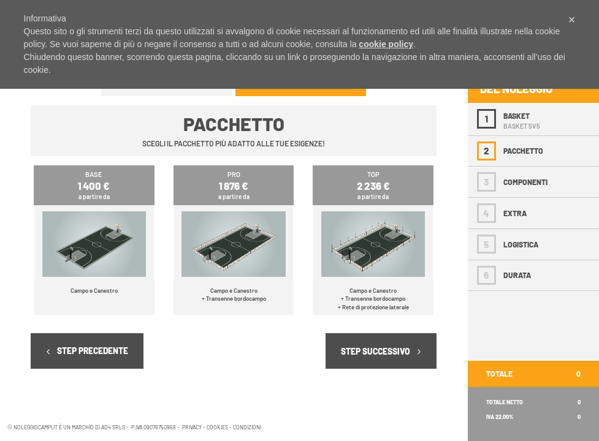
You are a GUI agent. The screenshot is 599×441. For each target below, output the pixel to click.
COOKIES (216, 427)
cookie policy (386, 44)
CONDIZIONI (246, 427)
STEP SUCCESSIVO (381, 351)
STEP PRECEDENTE (87, 350)
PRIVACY (192, 427)
